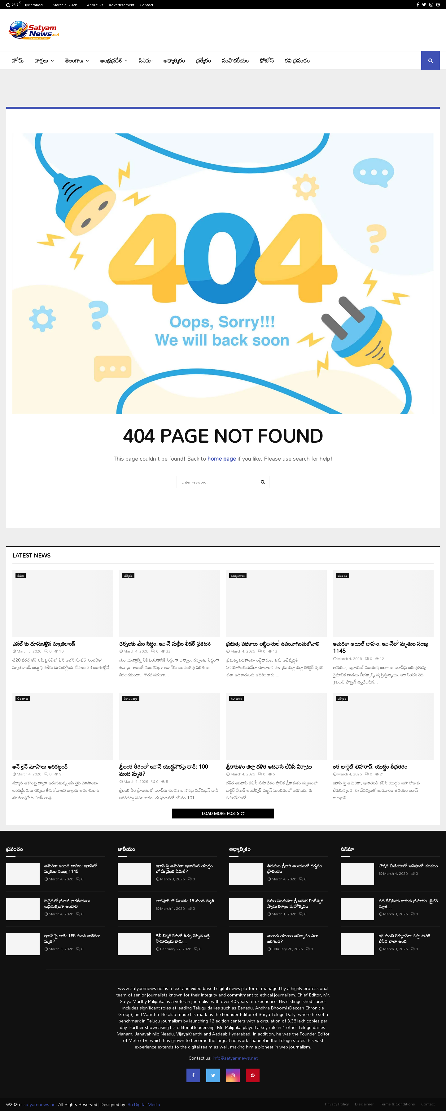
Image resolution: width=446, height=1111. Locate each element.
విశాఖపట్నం (131, 698)
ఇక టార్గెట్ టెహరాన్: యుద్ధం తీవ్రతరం (370, 766)
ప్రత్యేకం (203, 60)
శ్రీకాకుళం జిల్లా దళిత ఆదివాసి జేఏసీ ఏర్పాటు (269, 766)
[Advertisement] (327, 29)
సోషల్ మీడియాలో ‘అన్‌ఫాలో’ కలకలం (408, 865)
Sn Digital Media (143, 1104)
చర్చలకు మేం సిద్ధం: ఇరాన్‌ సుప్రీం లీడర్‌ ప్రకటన (165, 643)
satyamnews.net (40, 1104)
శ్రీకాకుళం (236, 698)
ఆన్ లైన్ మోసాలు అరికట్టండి (40, 766)
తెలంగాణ (74, 60)
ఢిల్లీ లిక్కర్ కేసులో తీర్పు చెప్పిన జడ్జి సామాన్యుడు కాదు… (183, 938)
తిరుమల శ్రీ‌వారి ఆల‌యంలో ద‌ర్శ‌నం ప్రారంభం (294, 868)
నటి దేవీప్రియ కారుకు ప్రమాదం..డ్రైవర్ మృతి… (408, 903)
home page (222, 458)
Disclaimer (364, 1104)
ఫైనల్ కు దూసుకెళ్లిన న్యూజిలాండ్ (43, 643)
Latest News (31, 555)
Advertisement (121, 4)
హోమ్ (18, 60)
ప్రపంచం (343, 575)
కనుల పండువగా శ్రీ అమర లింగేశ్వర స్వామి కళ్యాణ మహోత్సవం (295, 903)
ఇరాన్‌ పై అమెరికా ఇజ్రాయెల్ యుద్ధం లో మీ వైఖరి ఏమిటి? (184, 868)
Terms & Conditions (397, 1104)
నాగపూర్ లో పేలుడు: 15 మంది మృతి (185, 900)
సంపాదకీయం (235, 60)
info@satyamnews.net (235, 1058)
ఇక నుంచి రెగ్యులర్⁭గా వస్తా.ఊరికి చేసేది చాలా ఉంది (404, 938)
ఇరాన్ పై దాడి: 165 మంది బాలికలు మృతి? (72, 938)
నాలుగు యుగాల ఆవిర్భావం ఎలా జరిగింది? (292, 938)
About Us (95, 4)
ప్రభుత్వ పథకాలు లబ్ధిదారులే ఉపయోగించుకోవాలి (272, 643)
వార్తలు (41, 60)
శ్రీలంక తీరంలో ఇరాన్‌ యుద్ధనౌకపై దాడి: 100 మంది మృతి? (163, 770)
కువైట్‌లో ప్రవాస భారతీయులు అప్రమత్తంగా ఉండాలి (67, 903)
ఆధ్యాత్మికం (174, 60)
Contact (146, 4)
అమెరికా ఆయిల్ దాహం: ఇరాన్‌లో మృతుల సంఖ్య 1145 (380, 647)
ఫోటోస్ (267, 60)
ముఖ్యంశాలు (238, 575)
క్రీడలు (20, 575)
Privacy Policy (337, 1104)
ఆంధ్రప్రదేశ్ (111, 60)
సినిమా (145, 60)
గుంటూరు (22, 698)
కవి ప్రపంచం (297, 60)
